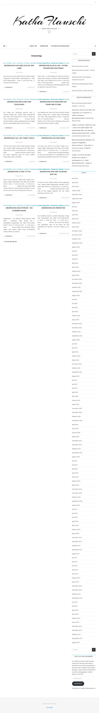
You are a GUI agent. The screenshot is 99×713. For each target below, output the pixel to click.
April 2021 (75, 392)
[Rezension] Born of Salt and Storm (82, 90)
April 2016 (75, 610)
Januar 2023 (75, 319)
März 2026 (75, 186)
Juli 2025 (74, 206)
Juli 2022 (74, 344)
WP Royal (53, 703)
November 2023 (77, 283)
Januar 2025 (75, 227)
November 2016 (77, 590)
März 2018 (75, 525)
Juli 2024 (74, 251)
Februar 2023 (76, 315)
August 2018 (76, 505)
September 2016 (77, 598)
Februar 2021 (76, 400)
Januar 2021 (75, 404)
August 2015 (76, 642)
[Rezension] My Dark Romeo (80, 166)
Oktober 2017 (76, 545)
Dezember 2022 (77, 323)
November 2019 (77, 444)
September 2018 (77, 501)
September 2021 (77, 372)
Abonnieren (78, 683)
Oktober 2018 (76, 497)
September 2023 (77, 291)
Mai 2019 (75, 469)
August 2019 (76, 457)
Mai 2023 (75, 307)
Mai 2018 (75, 517)
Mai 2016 (75, 606)
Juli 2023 (74, 299)
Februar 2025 (76, 223)
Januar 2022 (75, 360)
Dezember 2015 (77, 626)
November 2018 (77, 493)
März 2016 (75, 614)
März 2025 (75, 219)
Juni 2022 (75, 348)
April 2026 (75, 182)
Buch (14, 63)
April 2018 (75, 521)
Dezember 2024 (77, 231)
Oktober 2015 (76, 634)
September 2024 (77, 243)
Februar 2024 (76, 271)
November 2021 (77, 364)
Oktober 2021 (76, 368)
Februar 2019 (76, 481)
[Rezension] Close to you (19, 172)
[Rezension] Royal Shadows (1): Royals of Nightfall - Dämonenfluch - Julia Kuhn (83, 142)
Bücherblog (34, 63)
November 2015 (77, 630)
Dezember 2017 (77, 537)
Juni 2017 (75, 562)
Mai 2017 (75, 566)
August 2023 (76, 295)
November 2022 (77, 328)
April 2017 (75, 570)
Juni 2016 (75, 602)
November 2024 (77, 235)
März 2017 (75, 574)
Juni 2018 (75, 513)
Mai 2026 (75, 178)
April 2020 (75, 424)
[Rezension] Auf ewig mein (53, 138)
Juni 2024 (75, 255)
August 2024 (76, 247)
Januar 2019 (75, 485)
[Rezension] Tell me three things (19, 138)
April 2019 (75, 473)
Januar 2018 (75, 533)
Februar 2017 (76, 578)
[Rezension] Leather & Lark (82, 136)
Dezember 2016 (77, 586)
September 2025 (77, 198)
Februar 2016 (76, 618)
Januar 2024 (75, 275)
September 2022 (77, 336)
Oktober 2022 (76, 332)
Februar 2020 (76, 432)
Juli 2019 (74, 461)
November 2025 (77, 194)
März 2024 (75, 267)
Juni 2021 (75, 384)
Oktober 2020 (76, 416)
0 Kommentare (19, 72)
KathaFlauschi (49, 21)
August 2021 (76, 376)
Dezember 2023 (77, 279)
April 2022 (75, 352)
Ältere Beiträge (10, 241)
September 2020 (77, 420)
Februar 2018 (76, 529)
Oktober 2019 (76, 449)
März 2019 (75, 477)
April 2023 (75, 311)
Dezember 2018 (77, 489)
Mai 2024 (75, 259)
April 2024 (75, 263)
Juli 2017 (74, 557)
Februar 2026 (76, 190)
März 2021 (75, 396)
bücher (26, 63)
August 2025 (76, 202)
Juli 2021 (74, 380)
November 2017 (77, 541)
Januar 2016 (75, 622)
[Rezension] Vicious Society (80, 66)
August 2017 (76, 553)
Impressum (44, 46)
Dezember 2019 (77, 440)
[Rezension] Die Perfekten (53, 208)
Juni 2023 (75, 303)
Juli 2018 (74, 509)
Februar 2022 (76, 356)
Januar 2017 (75, 582)
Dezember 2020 (77, 408)
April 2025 (75, 215)
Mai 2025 (75, 210)
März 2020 (75, 428)
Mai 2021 (75, 388)
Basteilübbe (7, 63)
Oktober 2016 (76, 594)
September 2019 (77, 453)
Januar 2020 (75, 436)
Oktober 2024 (76, 239)
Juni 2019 (75, 465)
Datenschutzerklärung (60, 46)
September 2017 (77, 549)
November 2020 (77, 412)
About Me (33, 46)
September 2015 (77, 638)
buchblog (20, 63)
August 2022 (76, 340)
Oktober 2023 (76, 287)
